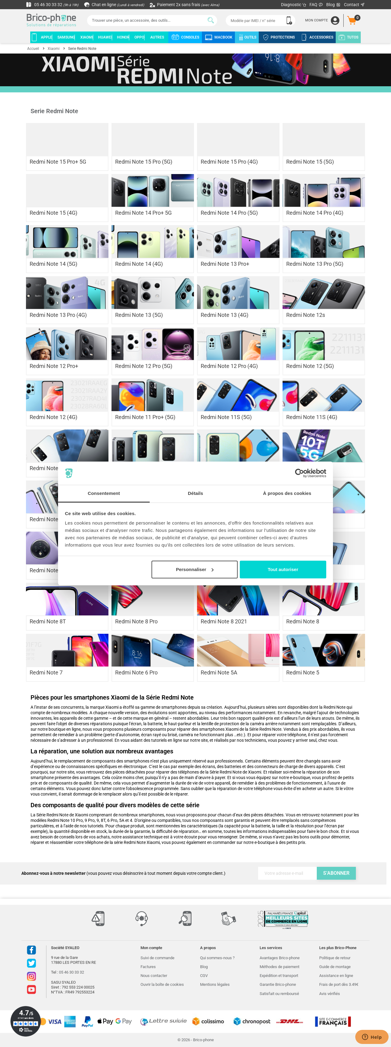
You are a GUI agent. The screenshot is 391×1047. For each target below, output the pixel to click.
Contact (354, 4)
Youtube (31, 989)
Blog (333, 4)
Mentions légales (215, 984)
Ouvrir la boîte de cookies (162, 984)
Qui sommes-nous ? (217, 958)
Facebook (31, 950)
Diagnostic (293, 4)
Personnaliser (195, 569)
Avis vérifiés (329, 993)
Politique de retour (334, 958)
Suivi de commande (157, 958)
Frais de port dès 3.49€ (338, 984)
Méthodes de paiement (279, 966)
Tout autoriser (283, 569)
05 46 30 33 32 (52, 4)
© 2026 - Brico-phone (195, 1040)
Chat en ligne (114, 5)
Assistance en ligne (336, 975)
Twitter (31, 963)
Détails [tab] (195, 493)
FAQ (316, 4)
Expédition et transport (279, 975)
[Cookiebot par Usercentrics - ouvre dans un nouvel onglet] (299, 473)
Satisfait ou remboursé (279, 993)
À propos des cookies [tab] (287, 493)
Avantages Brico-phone (280, 958)
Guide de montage (335, 966)
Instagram (31, 976)
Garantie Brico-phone (278, 984)
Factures (148, 966)
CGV (204, 975)
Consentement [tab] (104, 493)
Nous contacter (154, 975)
